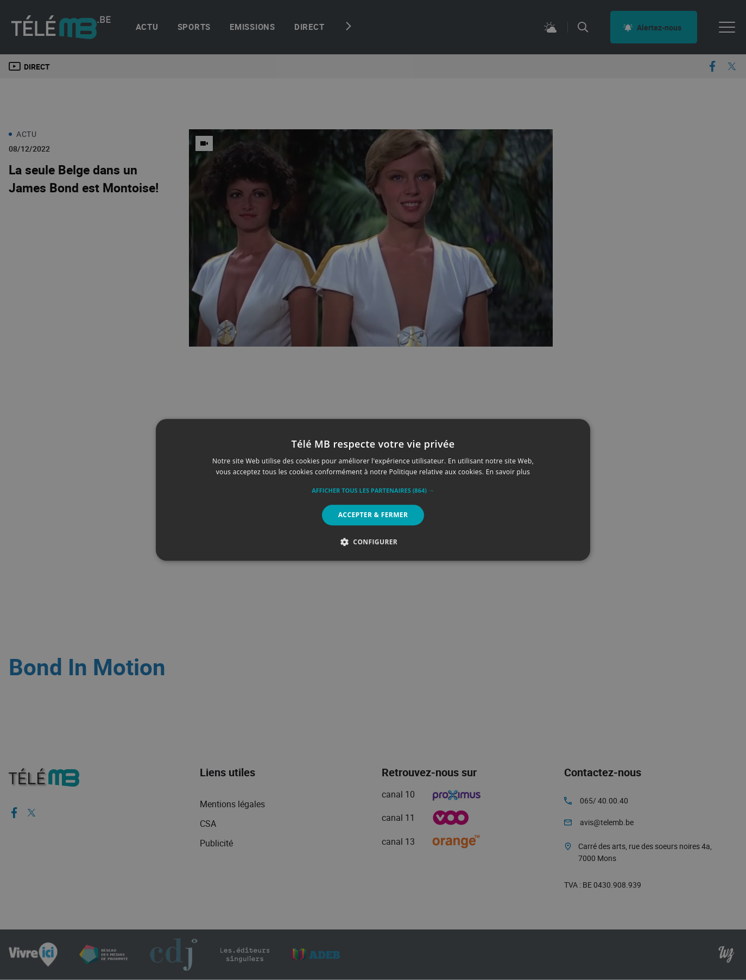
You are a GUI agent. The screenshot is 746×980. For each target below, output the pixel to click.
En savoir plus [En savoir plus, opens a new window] (508, 472)
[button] (373, 490)
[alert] (373, 490)
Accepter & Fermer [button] (373, 514)
